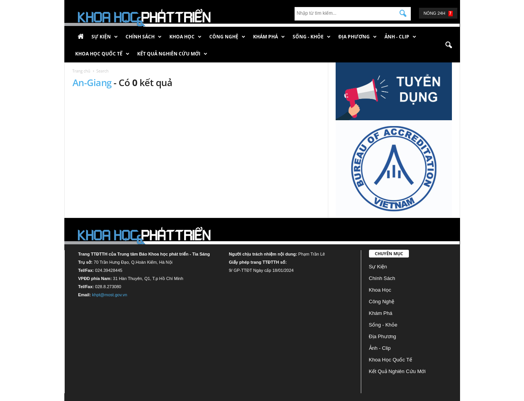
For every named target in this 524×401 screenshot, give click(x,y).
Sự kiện (104, 36)
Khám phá (269, 36)
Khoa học (185, 36)
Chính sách (144, 36)
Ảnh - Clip (400, 36)
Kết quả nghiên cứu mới (172, 53)
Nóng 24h (438, 13)
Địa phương (357, 36)
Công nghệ (227, 36)
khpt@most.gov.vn (109, 294)
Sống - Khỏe (312, 36)
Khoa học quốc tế (102, 53)
